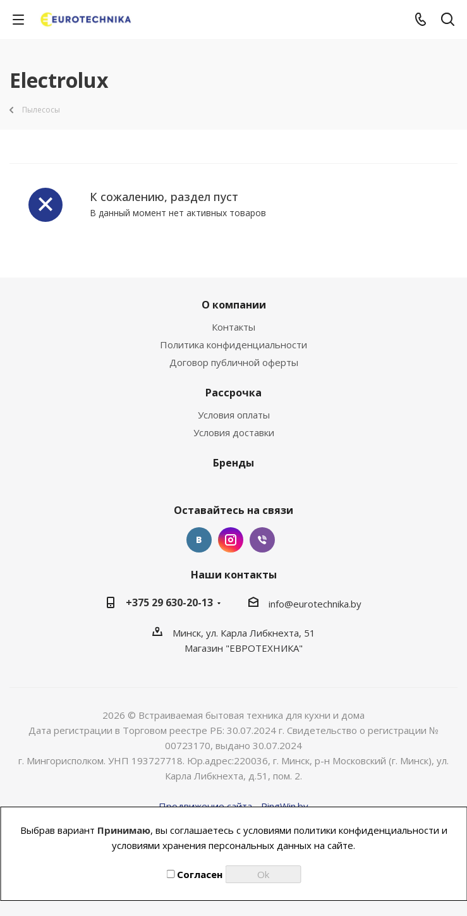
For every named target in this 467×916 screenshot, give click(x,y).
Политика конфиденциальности (233, 344)
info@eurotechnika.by (315, 603)
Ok (263, 874)
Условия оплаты (234, 414)
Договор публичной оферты (233, 362)
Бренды (233, 463)
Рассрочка (233, 393)
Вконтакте (199, 540)
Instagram (230, 540)
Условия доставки (233, 432)
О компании (234, 305)
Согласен (194, 874)
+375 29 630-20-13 (169, 602)
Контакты (233, 327)
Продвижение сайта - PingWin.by (233, 806)
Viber (262, 540)
